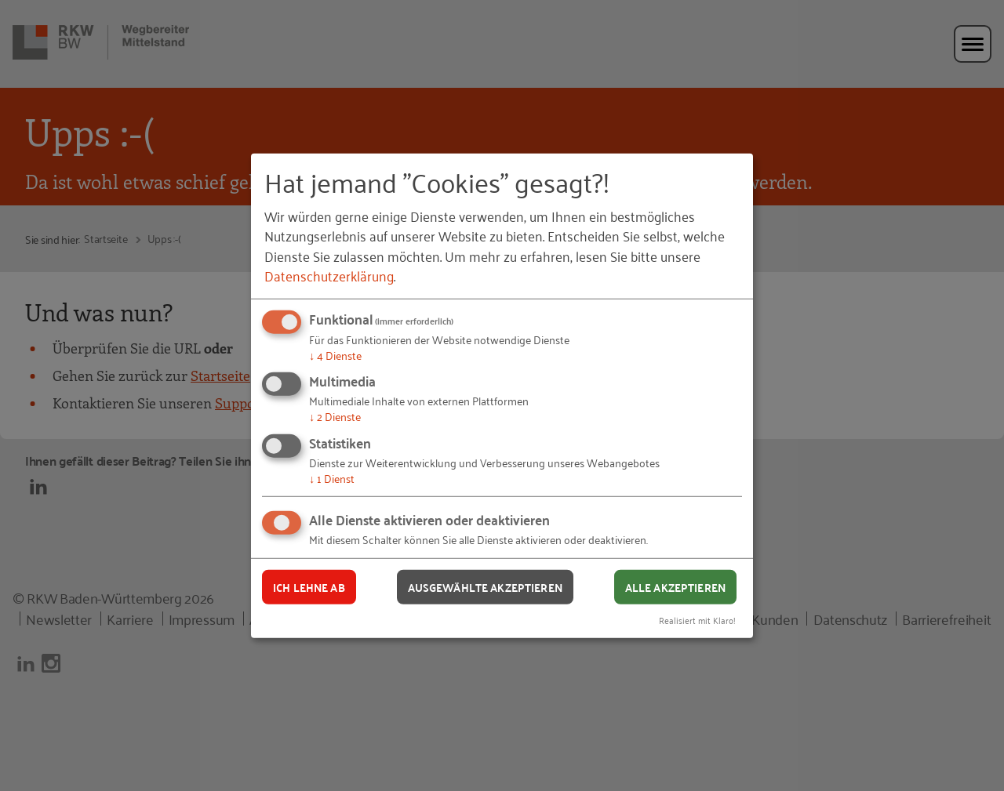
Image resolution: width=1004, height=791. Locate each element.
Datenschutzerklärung (329, 275)
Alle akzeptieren (675, 586)
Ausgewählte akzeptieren (485, 586)
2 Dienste (335, 416)
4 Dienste (335, 355)
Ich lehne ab (309, 586)
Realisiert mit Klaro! (697, 619)
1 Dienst (332, 478)
